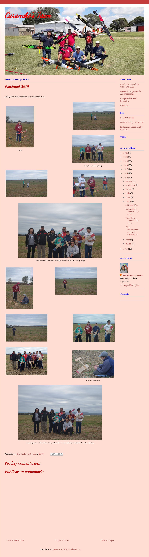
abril (128, 240)
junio (128, 197)
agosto (129, 189)
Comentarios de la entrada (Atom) (66, 549)
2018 (126, 165)
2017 (126, 169)
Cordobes (124, 105)
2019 (126, 161)
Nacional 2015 (131, 205)
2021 (126, 153)
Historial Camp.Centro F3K (132, 122)
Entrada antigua (107, 540)
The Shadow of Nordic (133, 275)
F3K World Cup (127, 118)
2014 (126, 249)
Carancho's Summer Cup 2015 (132, 220)
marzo (129, 244)
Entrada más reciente (15, 540)
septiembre (131, 185)
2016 (126, 173)
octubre (129, 181)
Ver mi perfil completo (129, 285)
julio (128, 193)
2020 (126, 157)
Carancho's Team (28, 15)
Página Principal (62, 540)
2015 (126, 177)
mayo (128, 201)
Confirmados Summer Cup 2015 (132, 211)
